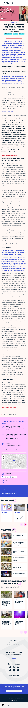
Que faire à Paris (12, 705)
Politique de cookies (19, 698)
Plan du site (14, 700)
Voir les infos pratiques (14, 38)
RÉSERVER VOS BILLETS (8, 155)
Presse (5, 698)
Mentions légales (4, 696)
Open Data (11, 698)
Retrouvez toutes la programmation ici (12, 411)
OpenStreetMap (21, 468)
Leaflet (14, 468)
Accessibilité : (18, 696)
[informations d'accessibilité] (9, 477)
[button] (14, 460)
